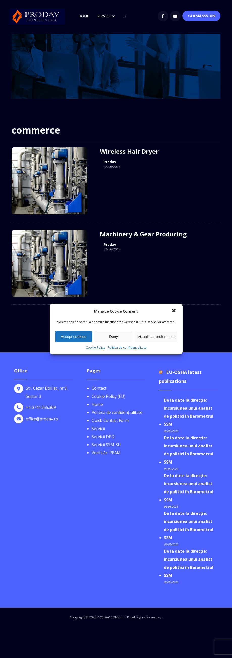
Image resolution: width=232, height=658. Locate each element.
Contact (99, 388)
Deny (113, 336)
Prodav (110, 161)
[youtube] (175, 16)
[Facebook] (163, 16)
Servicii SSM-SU (106, 444)
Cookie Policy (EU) (108, 396)
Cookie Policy (95, 347)
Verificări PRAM (106, 452)
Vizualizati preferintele (156, 336)
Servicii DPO (103, 436)
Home (97, 404)
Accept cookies (73, 336)
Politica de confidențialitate (127, 347)
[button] (174, 311)
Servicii (98, 428)
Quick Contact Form (110, 420)
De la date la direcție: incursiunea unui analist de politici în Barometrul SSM (188, 412)
